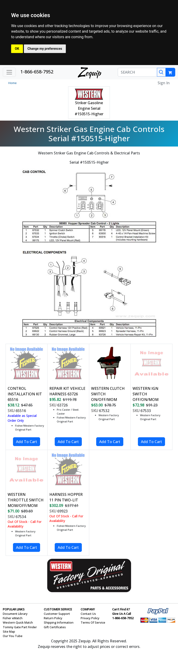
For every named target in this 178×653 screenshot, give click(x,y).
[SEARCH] (137, 72)
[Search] (161, 72)
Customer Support (57, 614)
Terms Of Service (93, 622)
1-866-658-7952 (36, 72)
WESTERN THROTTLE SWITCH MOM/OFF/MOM (26, 500)
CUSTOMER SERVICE (58, 609)
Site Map (9, 631)
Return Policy (53, 618)
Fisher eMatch (12, 618)
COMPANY (88, 609)
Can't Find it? (121, 609)
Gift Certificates (55, 627)
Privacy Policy (90, 618)
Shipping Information (58, 622)
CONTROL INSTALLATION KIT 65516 (25, 394)
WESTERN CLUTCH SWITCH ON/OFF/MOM (108, 394)
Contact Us (88, 614)
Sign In (164, 82)
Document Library (15, 614)
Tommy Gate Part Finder (20, 627)
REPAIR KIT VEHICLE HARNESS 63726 (67, 391)
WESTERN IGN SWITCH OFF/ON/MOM (146, 394)
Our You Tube (12, 636)
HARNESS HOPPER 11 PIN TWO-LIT (66, 497)
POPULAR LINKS (14, 609)
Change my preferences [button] (45, 48)
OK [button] (17, 48)
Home (12, 83)
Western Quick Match (18, 622)
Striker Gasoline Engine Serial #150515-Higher (89, 108)
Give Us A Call (121, 614)
